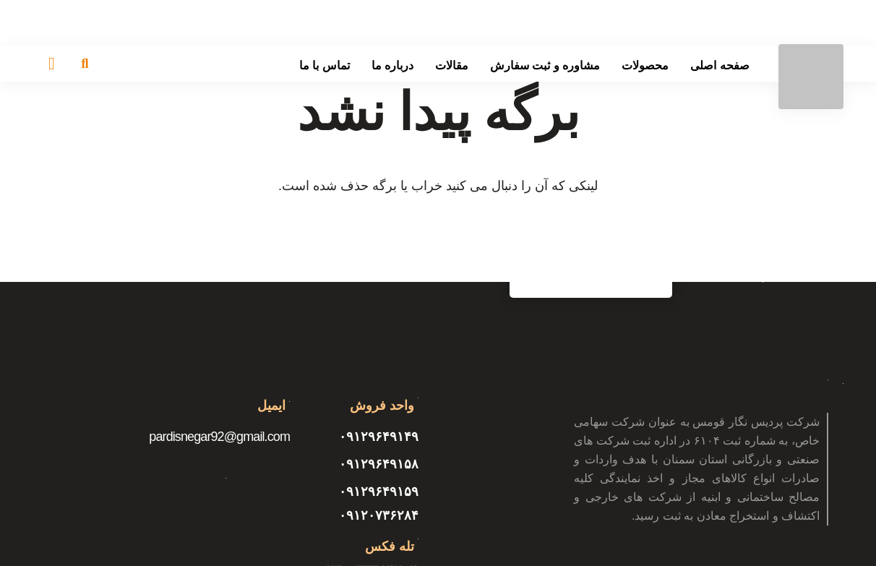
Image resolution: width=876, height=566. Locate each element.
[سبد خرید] (52, 64)
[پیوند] (810, 76)
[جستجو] (85, 64)
